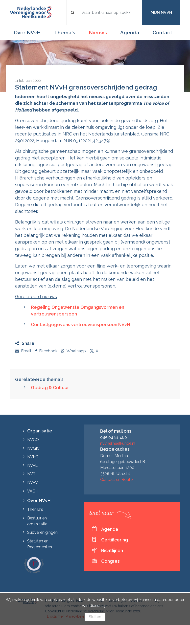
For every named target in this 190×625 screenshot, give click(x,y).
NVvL (32, 465)
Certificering (114, 539)
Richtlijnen (112, 550)
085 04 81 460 (113, 437)
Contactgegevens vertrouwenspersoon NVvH (80, 324)
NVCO (33, 439)
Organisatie (39, 430)
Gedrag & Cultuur (50, 387)
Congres (110, 561)
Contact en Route (116, 479)
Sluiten (95, 616)
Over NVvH (27, 33)
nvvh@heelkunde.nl (117, 443)
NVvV (32, 482)
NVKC (32, 456)
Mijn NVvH (161, 12)
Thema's (64, 33)
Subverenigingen (42, 532)
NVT (31, 473)
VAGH (32, 491)
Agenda (129, 33)
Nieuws (98, 33)
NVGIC (33, 448)
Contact (162, 33)
